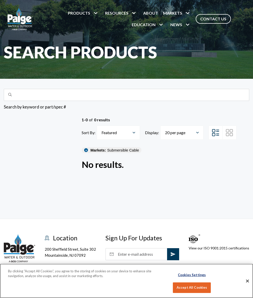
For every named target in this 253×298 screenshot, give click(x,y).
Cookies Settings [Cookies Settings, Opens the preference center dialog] (192, 275)
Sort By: (88, 132)
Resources (116, 13)
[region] (126, 281)
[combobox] (118, 133)
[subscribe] (173, 254)
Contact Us (213, 18)
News (176, 24)
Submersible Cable (114, 150)
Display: (152, 132)
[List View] (216, 133)
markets (172, 13)
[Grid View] (229, 133)
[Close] (247, 280)
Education (144, 24)
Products (79, 13)
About (150, 13)
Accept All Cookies (192, 287)
